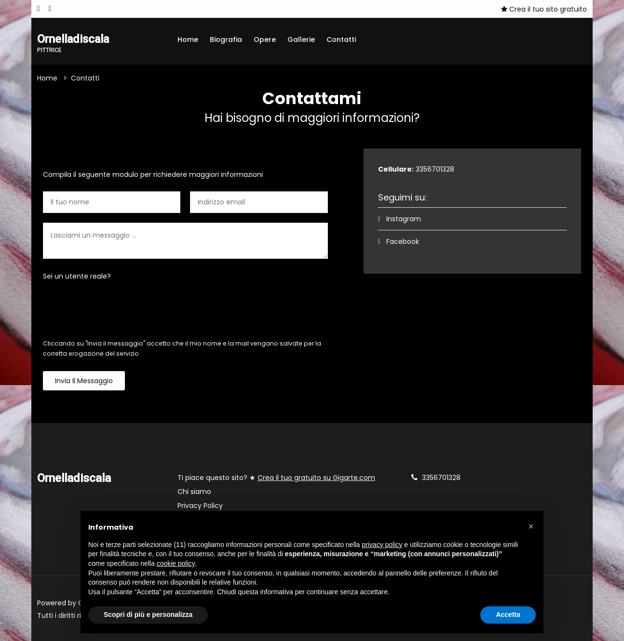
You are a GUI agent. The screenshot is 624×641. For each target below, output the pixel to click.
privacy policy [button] (382, 544)
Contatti (341, 39)
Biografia (226, 39)
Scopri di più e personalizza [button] (148, 614)
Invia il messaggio (84, 381)
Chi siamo (194, 491)
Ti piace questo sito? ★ (276, 477)
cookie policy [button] (176, 563)
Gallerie (301, 39)
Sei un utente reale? (77, 276)
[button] (531, 526)
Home (187, 39)
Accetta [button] (508, 614)
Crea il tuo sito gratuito (544, 9)
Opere (265, 39)
